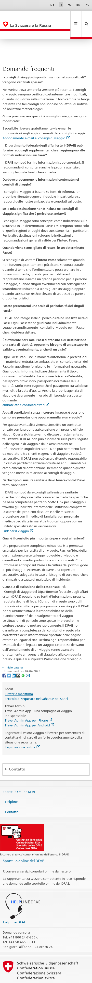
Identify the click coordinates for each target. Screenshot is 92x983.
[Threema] (18, 659)
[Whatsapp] (23, 659)
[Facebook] (4, 659)
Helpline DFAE (14, 906)
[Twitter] (9, 659)
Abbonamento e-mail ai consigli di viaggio (36, 122)
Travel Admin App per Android (29, 709)
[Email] (28, 659)
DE (52, 4)
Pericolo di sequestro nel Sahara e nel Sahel (36, 682)
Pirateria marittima (19, 677)
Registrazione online (22, 731)
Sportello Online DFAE (19, 775)
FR (69, 4)
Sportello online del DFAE (23, 844)
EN (78, 4)
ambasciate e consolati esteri (25, 388)
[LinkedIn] (14, 659)
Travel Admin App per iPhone (28, 704)
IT (61, 4)
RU (87, 4)
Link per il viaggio (17, 515)
